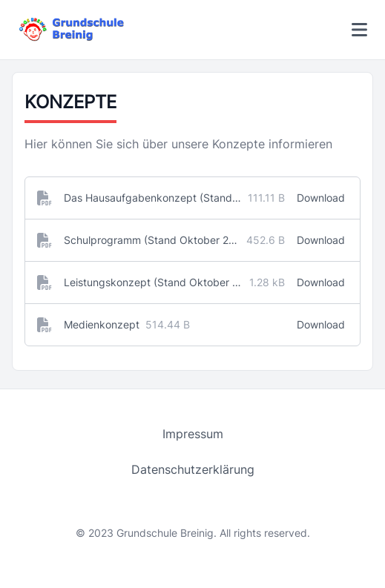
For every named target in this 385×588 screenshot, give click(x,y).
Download (321, 197)
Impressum (192, 433)
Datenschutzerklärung (192, 469)
